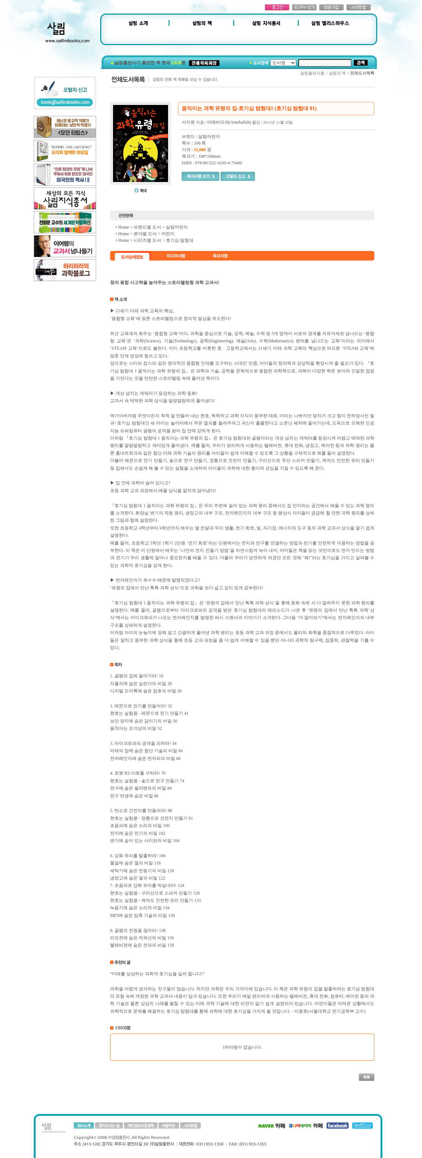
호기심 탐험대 (179, 240)
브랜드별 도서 (147, 227)
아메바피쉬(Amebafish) (229, 122)
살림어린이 (177, 227)
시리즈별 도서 (147, 240)
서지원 (188, 122)
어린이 (168, 233)
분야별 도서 (145, 233)
